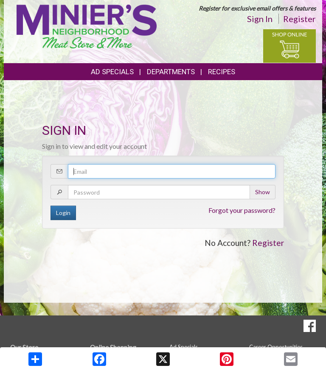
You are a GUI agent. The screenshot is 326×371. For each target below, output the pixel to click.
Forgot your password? (241, 210)
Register (299, 19)
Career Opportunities (276, 346)
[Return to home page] (87, 25)
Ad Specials (112, 71)
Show (262, 191)
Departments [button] (171, 71)
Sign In (260, 19)
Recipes (221, 71)
